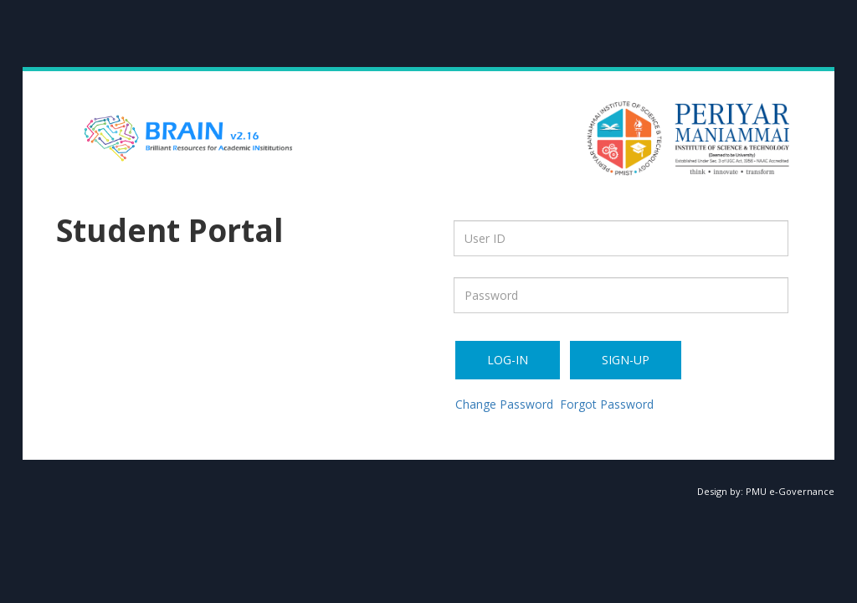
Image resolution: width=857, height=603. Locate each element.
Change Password (504, 404)
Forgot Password (607, 404)
